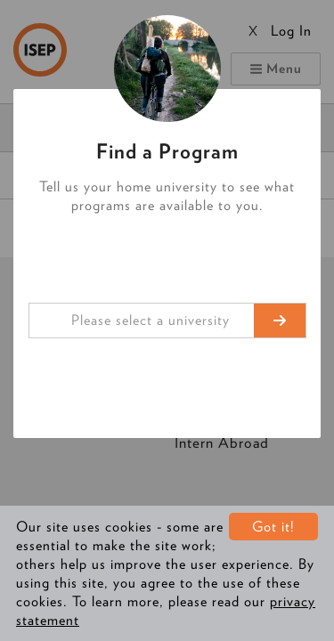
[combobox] (167, 320)
